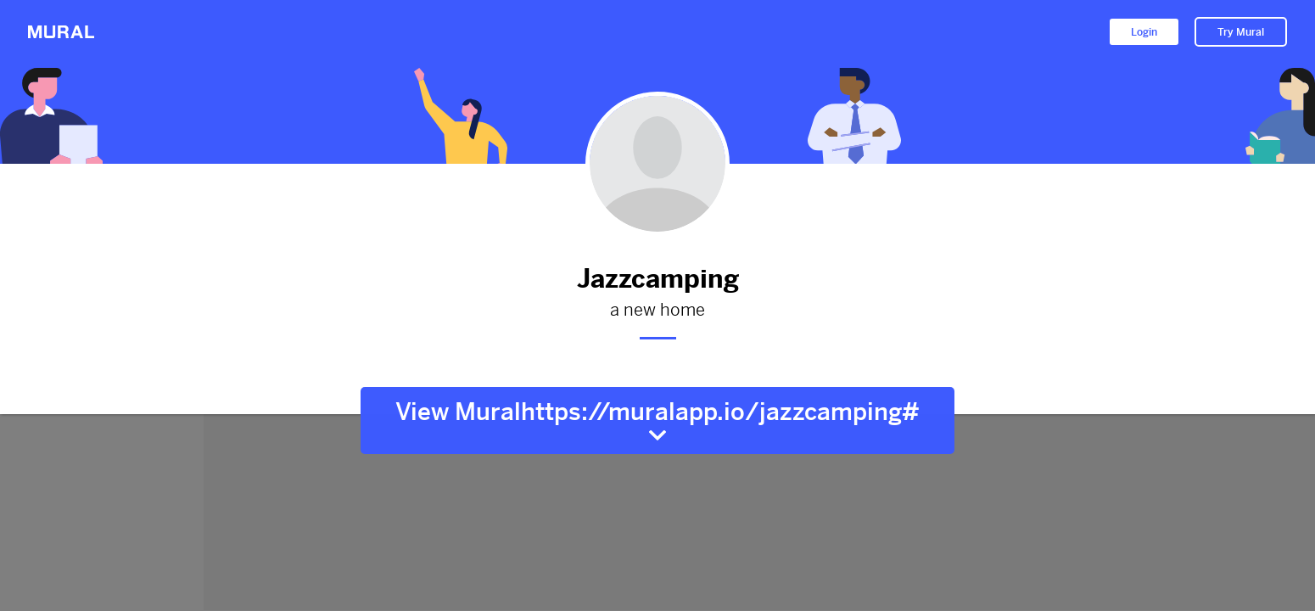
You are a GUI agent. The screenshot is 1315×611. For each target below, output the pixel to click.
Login (1144, 32)
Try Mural (1240, 32)
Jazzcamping (657, 279)
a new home (657, 311)
